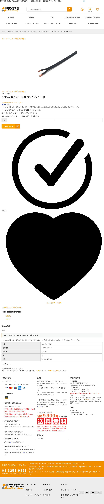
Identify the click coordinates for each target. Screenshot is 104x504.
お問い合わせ (31, 484)
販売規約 (64, 484)
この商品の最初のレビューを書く (12, 103)
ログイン (39, 371)
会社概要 (46, 484)
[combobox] (49, 9)
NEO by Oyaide (93, 23)
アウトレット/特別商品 (92, 17)
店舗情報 (29, 490)
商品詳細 (8, 316)
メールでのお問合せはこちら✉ (75, 1)
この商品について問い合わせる (11, 307)
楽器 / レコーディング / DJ (52, 23)
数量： (4, 120)
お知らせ (87, 399)
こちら (12, 442)
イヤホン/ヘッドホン (31, 23)
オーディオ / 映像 (11, 23)
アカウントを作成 (53, 371)
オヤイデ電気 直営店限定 (72, 17)
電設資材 (32, 17)
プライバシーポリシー (69, 490)
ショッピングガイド (33, 495)
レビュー (8, 319)
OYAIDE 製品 (72, 23)
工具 (52, 17)
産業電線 (11, 17)
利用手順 (46, 495)
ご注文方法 (47, 490)
